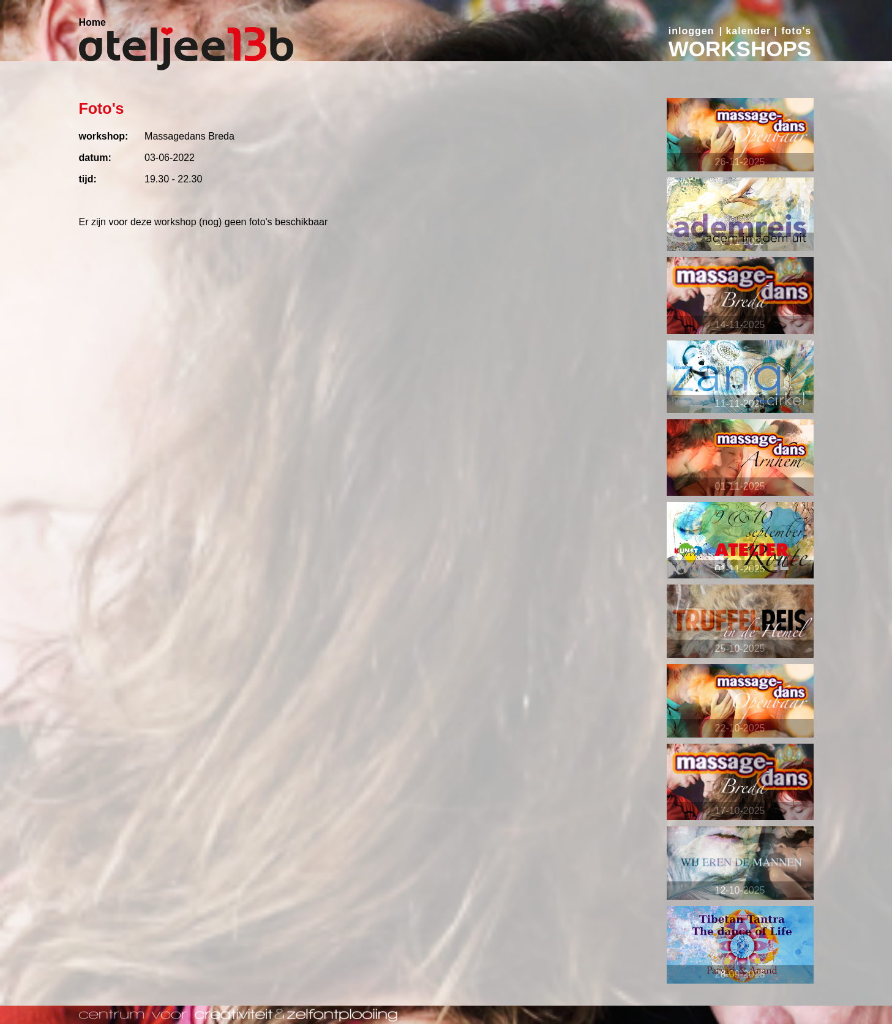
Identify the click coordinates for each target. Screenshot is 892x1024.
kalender (748, 31)
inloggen (691, 31)
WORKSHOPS (740, 49)
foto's (796, 31)
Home (92, 22)
